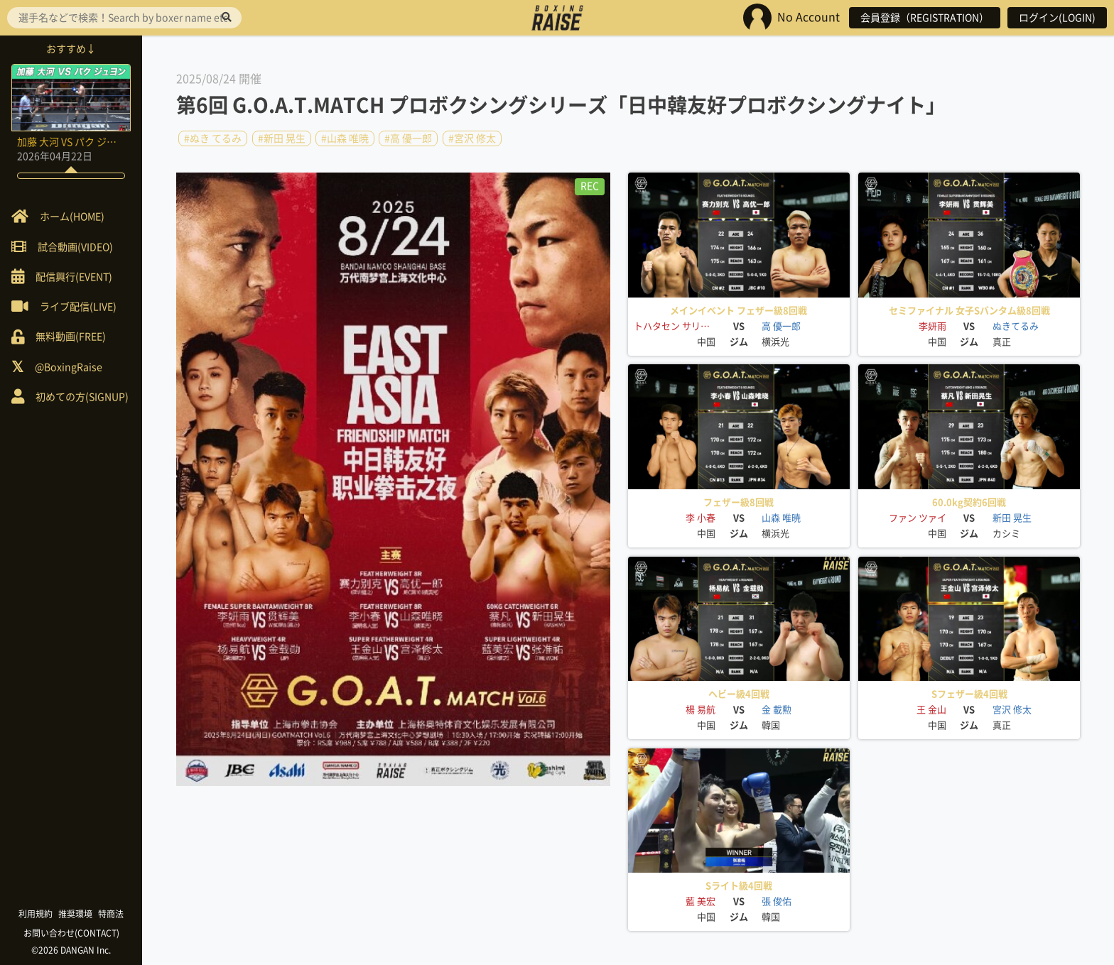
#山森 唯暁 (345, 138)
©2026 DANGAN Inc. (71, 950)
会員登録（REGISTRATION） (924, 18)
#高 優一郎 (408, 138)
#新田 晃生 (281, 138)
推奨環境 (75, 914)
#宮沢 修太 (472, 138)
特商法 (111, 914)
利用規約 (35, 914)
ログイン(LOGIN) (1057, 18)
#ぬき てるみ (213, 138)
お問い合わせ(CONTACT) (71, 933)
